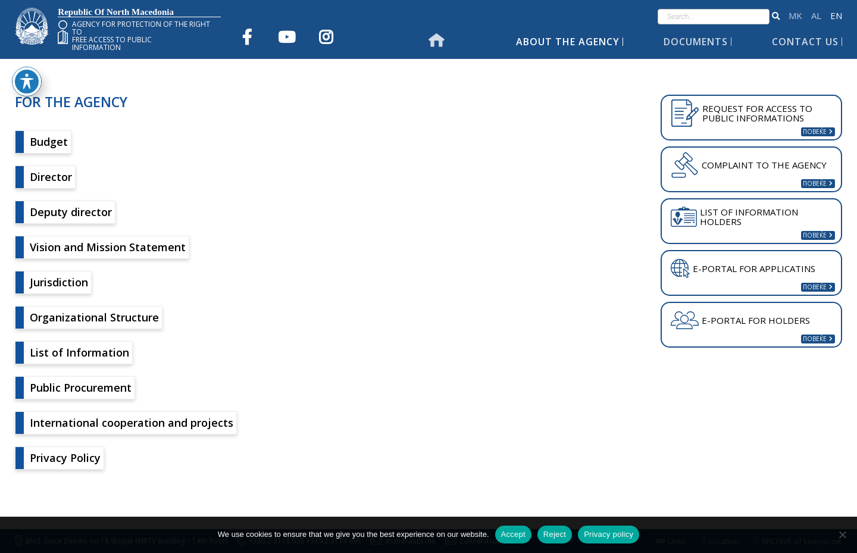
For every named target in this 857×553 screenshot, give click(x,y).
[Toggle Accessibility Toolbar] (26, 23)
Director (51, 177)
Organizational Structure (94, 317)
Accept (513, 534)
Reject (554, 534)
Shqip (816, 16)
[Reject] (842, 534)
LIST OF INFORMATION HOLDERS (734, 217)
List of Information (79, 352)
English (836, 16)
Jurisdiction (59, 282)
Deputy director (71, 212)
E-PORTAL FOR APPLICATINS (743, 268)
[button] (776, 16)
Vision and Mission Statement (108, 247)
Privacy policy (608, 534)
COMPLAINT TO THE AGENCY (748, 165)
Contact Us (805, 41)
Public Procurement (81, 387)
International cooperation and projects (131, 422)
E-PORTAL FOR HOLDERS (740, 320)
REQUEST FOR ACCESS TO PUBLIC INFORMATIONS (741, 113)
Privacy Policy (65, 458)
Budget (49, 142)
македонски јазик (795, 16)
